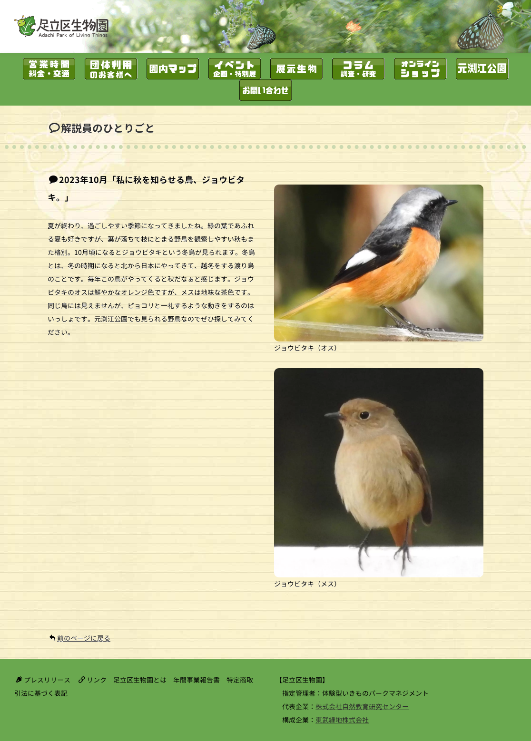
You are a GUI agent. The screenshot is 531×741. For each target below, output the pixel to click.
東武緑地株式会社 (342, 719)
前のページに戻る (83, 638)
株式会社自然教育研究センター (362, 706)
